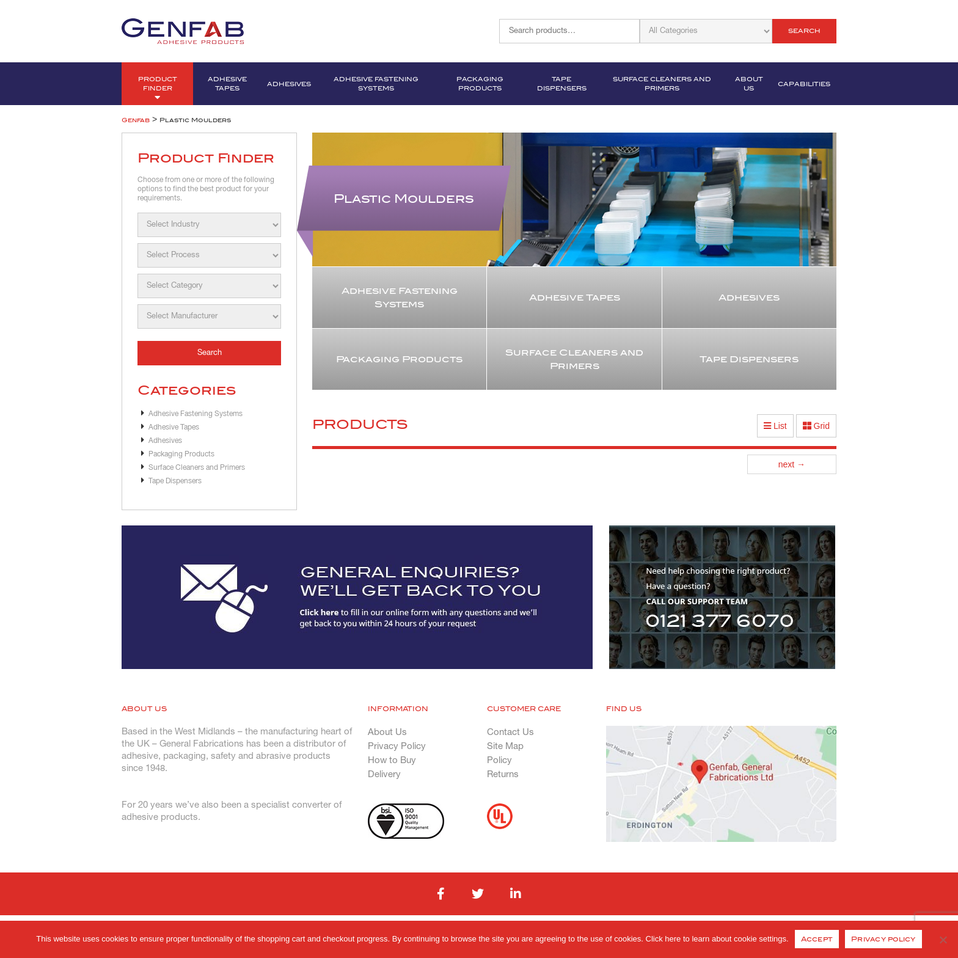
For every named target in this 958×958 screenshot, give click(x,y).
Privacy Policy (397, 746)
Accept (817, 939)
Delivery (384, 774)
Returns (503, 774)
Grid (816, 426)
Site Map (505, 746)
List (775, 426)
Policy (499, 760)
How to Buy (392, 760)
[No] (943, 940)
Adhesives (289, 84)
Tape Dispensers (562, 84)
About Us (749, 84)
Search (804, 30)
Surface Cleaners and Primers (662, 84)
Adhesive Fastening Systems (376, 84)
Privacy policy (883, 939)
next (791, 464)
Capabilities (804, 84)
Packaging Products (479, 84)
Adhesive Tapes (227, 84)
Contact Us (510, 732)
